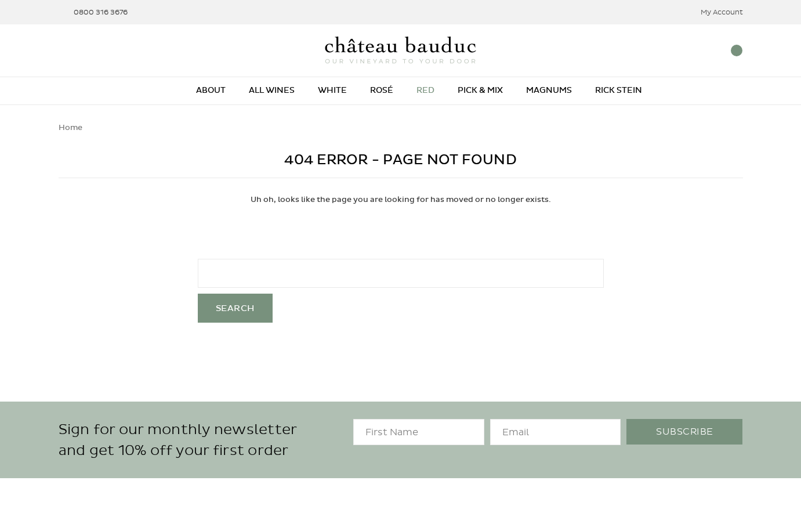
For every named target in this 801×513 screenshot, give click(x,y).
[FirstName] (418, 432)
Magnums (549, 90)
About (211, 90)
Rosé (381, 90)
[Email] (555, 432)
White (332, 90)
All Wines (272, 90)
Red (425, 90)
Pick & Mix (480, 90)
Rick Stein (618, 90)
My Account (714, 12)
